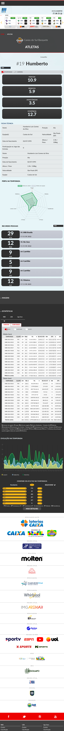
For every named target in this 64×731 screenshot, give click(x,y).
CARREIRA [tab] (6, 324)
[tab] (4, 317)
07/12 (26, 284)
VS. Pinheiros (25, 280)
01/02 (26, 246)
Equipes (3, 727)
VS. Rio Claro (25, 242)
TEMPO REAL (46, 26)
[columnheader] (22, 336)
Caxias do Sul (27, 134)
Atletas (10, 34)
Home (2, 34)
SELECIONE (50, 485)
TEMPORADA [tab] (16, 324)
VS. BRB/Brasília (26, 232)
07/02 (26, 236)
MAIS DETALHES (32, 509)
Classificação (4, 729)
